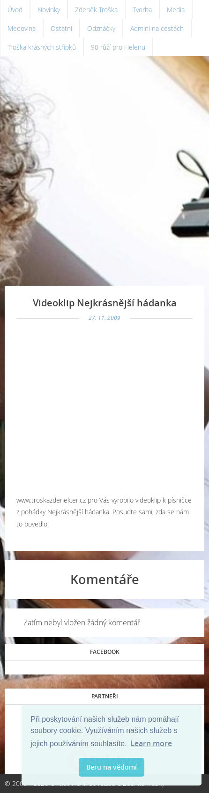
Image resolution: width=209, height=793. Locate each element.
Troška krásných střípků (41, 47)
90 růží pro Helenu (118, 47)
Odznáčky (101, 28)
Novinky (48, 9)
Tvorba (142, 9)
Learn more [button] (151, 743)
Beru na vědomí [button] (111, 767)
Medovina (21, 28)
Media (176, 9)
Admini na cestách (157, 28)
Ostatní (61, 28)
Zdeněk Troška (96, 9)
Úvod (14, 9)
